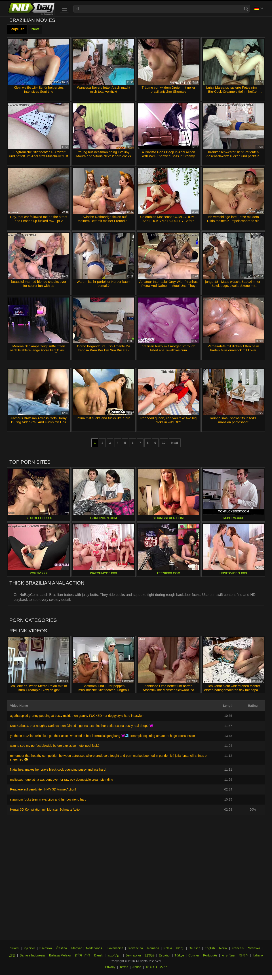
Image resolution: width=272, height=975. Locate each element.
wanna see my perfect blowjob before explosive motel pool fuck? (54, 745)
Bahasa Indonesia (32, 955)
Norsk (223, 948)
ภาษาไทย (228, 955)
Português (210, 955)
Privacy (110, 967)
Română (153, 948)
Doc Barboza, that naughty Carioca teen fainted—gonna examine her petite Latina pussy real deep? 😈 (81, 726)
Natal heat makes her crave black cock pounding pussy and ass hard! (58, 769)
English (210, 948)
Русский (29, 948)
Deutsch (194, 948)
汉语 (12, 955)
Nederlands (94, 948)
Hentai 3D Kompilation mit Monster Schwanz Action (45, 809)
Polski (167, 948)
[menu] (64, 9)
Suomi (14, 948)
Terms (124, 967)
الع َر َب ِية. (114, 955)
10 (164, 443)
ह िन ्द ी (82, 955)
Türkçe (179, 955)
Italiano (258, 955)
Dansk (98, 955)
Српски (193, 955)
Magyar (76, 948)
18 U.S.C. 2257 (156, 967)
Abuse (137, 967)
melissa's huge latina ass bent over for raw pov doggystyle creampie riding (61, 779)
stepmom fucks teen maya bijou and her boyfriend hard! (48, 799)
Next (174, 443)
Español (164, 955)
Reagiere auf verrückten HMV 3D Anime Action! (43, 789)
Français (238, 948)
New (35, 29)
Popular (17, 29)
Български (133, 955)
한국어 (244, 955)
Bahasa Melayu (60, 955)
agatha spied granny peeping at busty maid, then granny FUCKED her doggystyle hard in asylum (77, 715)
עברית (180, 948)
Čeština (61, 948)
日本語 (149, 955)
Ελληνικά (46, 948)
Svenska (254, 948)
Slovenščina (114, 948)
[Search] (246, 8)
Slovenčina (135, 948)
